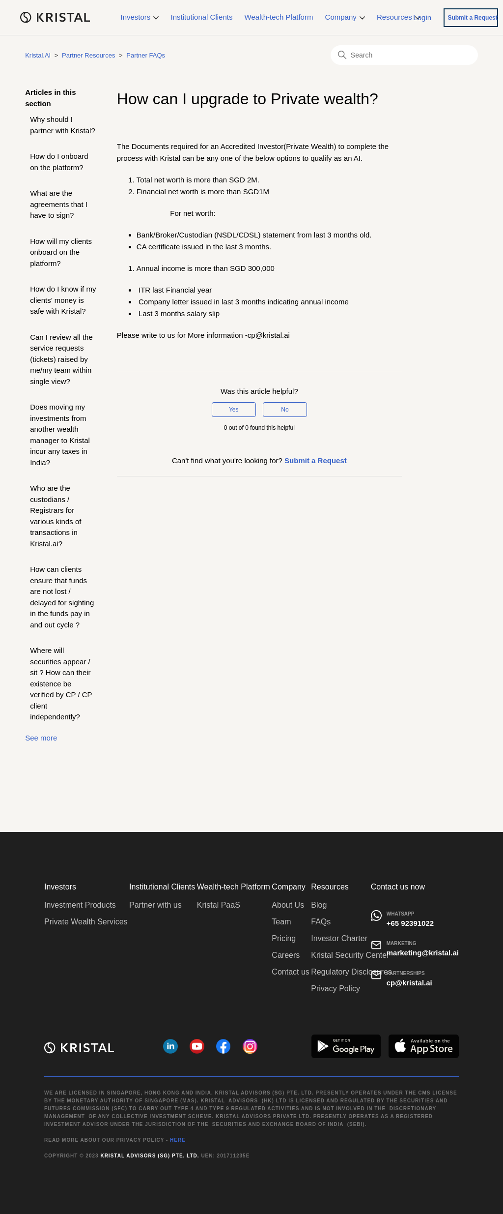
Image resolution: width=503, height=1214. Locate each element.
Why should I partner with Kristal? (62, 125)
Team (281, 922)
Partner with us (155, 905)
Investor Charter (339, 938)
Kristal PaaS (218, 905)
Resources (398, 17)
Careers (286, 955)
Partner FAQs (145, 55)
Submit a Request (472, 17)
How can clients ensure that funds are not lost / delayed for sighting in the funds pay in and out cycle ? (62, 597)
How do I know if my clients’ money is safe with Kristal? (63, 300)
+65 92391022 (410, 923)
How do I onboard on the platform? (59, 162)
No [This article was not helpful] (284, 409)
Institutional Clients (202, 17)
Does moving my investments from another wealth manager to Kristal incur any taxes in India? (60, 435)
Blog (319, 905)
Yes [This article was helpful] (234, 409)
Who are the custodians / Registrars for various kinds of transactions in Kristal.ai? (55, 516)
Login (422, 17)
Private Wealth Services (86, 922)
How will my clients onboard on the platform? (61, 252)
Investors (140, 17)
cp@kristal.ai (409, 982)
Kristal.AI (38, 55)
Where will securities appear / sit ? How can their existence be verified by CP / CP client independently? (61, 683)
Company (345, 17)
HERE (178, 1140)
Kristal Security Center (350, 955)
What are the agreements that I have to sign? (58, 204)
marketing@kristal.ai (423, 952)
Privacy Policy (335, 988)
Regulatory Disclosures (351, 972)
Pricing (284, 938)
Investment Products (80, 905)
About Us (288, 905)
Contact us (290, 972)
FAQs (321, 922)
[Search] (404, 55)
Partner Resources (88, 55)
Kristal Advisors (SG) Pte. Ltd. (149, 1155)
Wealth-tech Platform (279, 17)
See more (41, 738)
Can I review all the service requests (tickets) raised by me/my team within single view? (61, 359)
